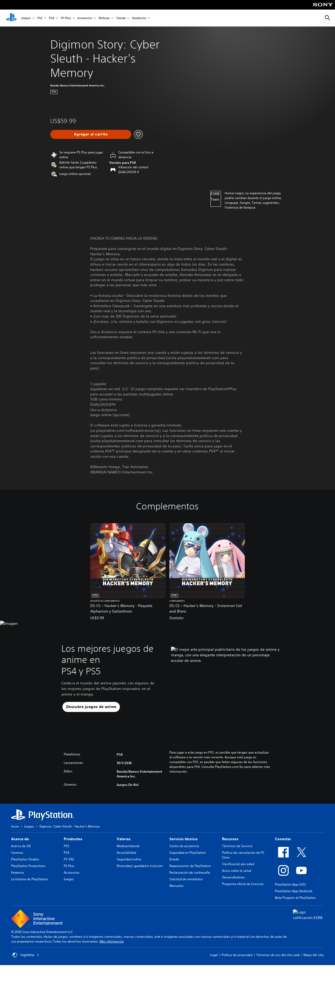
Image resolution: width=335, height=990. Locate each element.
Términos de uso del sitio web (278, 955)
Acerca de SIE (21, 846)
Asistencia (139, 18)
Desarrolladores (233, 877)
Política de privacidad (236, 955)
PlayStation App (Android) (293, 891)
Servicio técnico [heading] (183, 839)
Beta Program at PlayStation (295, 897)
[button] (91, 707)
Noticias (104, 18)
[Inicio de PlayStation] (11, 18)
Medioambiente (128, 846)
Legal (214, 955)
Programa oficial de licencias (243, 884)
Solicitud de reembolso (186, 879)
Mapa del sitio (314, 955)
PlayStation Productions (28, 866)
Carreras (17, 852)
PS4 (51, 18)
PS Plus (66, 18)
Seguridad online (129, 859)
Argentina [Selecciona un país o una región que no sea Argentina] (25, 955)
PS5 (39, 18)
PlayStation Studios (25, 859)
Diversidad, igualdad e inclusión (140, 866)
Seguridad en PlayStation (187, 852)
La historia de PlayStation (29, 879)
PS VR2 (69, 859)
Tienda (120, 18)
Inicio (15, 826)
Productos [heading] (73, 839)
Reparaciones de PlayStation (190, 866)
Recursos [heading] (230, 839)
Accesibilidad (126, 852)
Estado (174, 859)
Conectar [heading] (283, 839)
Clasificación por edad (238, 864)
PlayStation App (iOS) (290, 884)
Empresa (17, 872)
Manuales (176, 885)
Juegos (26, 18)
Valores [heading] (123, 839)
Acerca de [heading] (20, 839)
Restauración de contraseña (189, 872)
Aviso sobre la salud (236, 870)
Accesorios (85, 18)
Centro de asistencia (184, 846)
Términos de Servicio (237, 846)
